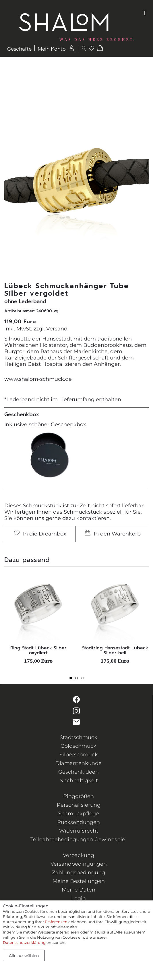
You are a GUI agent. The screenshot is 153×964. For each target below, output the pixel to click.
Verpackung (78, 855)
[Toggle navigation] (145, 13)
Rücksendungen (78, 822)
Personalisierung (78, 805)
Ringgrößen (78, 796)
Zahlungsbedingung (78, 872)
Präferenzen (56, 921)
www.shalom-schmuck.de (38, 379)
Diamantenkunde (78, 763)
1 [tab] (72, 679)
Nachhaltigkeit (78, 780)
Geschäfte (19, 49)
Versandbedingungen (79, 864)
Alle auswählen (24, 955)
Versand (56, 329)
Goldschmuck (78, 746)
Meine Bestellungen (79, 881)
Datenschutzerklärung (24, 942)
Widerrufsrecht (78, 831)
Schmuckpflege (78, 813)
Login (78, 898)
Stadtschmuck (78, 737)
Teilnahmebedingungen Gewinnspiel (78, 839)
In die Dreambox (40, 534)
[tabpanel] (38, 618)
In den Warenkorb (113, 533)
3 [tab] (84, 679)
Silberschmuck (78, 754)
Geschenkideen (78, 772)
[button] (144, 176)
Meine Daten (78, 890)
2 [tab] (78, 679)
